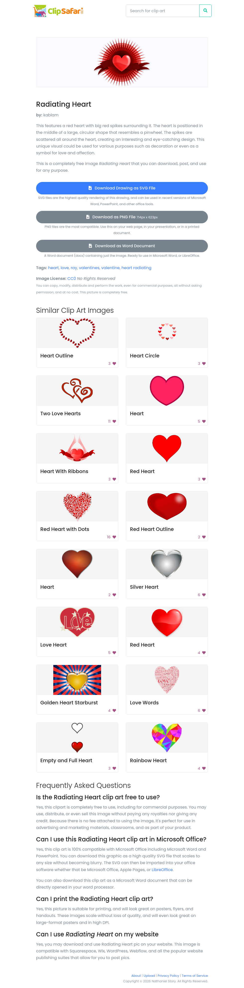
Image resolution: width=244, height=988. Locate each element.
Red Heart (142, 471)
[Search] (162, 10)
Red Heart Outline (152, 529)
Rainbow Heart (148, 760)
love (65, 268)
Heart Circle (144, 355)
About (136, 976)
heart (53, 268)
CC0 (71, 278)
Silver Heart (144, 586)
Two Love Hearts (60, 413)
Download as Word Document (122, 246)
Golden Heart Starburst (69, 702)
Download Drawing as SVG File (122, 188)
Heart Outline (56, 355)
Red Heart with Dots (64, 529)
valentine (110, 268)
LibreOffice (162, 870)
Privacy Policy (168, 976)
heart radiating (136, 268)
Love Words (144, 702)
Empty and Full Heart (66, 760)
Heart (137, 413)
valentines (89, 268)
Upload (149, 976)
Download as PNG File (122, 217)
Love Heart (53, 644)
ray (74, 268)
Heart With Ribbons (64, 471)
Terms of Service (195, 976)
